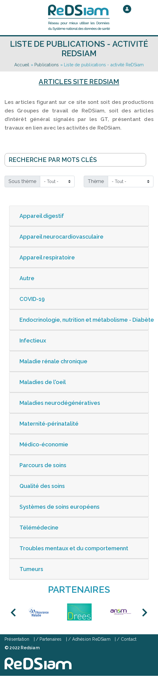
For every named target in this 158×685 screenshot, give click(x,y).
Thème (96, 181)
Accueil (21, 64)
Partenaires (50, 639)
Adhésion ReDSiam (91, 639)
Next (145, 612)
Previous (13, 612)
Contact (128, 639)
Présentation (17, 639)
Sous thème (22, 181)
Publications (46, 64)
